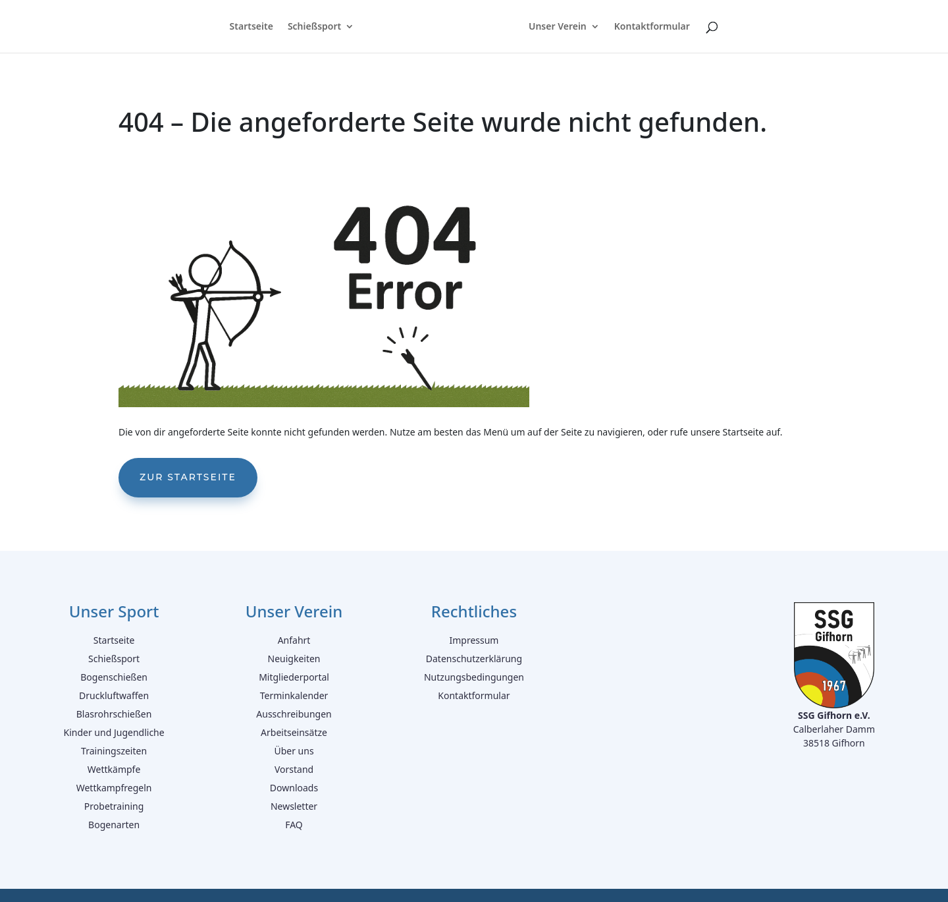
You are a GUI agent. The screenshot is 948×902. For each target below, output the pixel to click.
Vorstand (294, 769)
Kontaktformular (653, 27)
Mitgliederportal (294, 677)
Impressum (473, 640)
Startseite (249, 27)
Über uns (293, 751)
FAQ (294, 824)
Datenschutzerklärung (474, 658)
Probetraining (114, 806)
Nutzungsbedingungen (474, 677)
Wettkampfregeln (114, 787)
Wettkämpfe (114, 769)
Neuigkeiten (294, 658)
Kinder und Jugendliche (114, 732)
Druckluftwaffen (114, 695)
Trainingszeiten (114, 751)
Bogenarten (114, 824)
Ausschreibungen (293, 714)
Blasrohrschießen (114, 714)
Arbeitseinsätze (294, 732)
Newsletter (294, 806)
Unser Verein (559, 27)
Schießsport (313, 27)
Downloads (294, 787)
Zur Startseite (188, 477)
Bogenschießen (113, 677)
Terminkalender (294, 695)
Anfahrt (294, 640)
